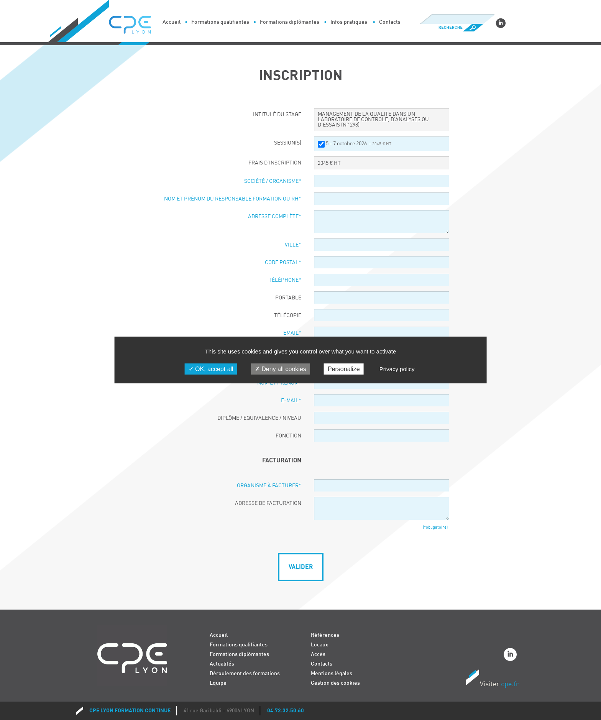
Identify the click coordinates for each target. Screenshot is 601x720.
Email (292, 333)
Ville (293, 245)
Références (325, 635)
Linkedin (501, 23)
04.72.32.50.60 (285, 710)
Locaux (319, 645)
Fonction (288, 436)
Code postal (283, 262)
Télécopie (287, 315)
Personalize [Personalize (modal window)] (344, 369)
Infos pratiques (348, 22)
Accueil (172, 22)
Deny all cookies (280, 369)
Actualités (222, 664)
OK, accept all (211, 369)
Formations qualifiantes (220, 22)
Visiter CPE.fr (492, 679)
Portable (288, 298)
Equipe (218, 683)
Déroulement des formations (245, 673)
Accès (318, 654)
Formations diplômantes (289, 22)
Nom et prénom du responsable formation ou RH (232, 199)
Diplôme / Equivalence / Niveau (259, 418)
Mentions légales (331, 673)
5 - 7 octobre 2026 (358, 143)
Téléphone (285, 280)
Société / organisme (272, 181)
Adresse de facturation (268, 503)
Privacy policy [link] (397, 369)
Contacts (390, 22)
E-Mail (291, 400)
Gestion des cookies (335, 683)
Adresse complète (274, 216)
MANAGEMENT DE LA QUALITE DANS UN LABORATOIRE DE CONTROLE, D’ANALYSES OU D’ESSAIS (373, 120)
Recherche (457, 27)
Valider (301, 567)
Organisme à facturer (269, 485)
